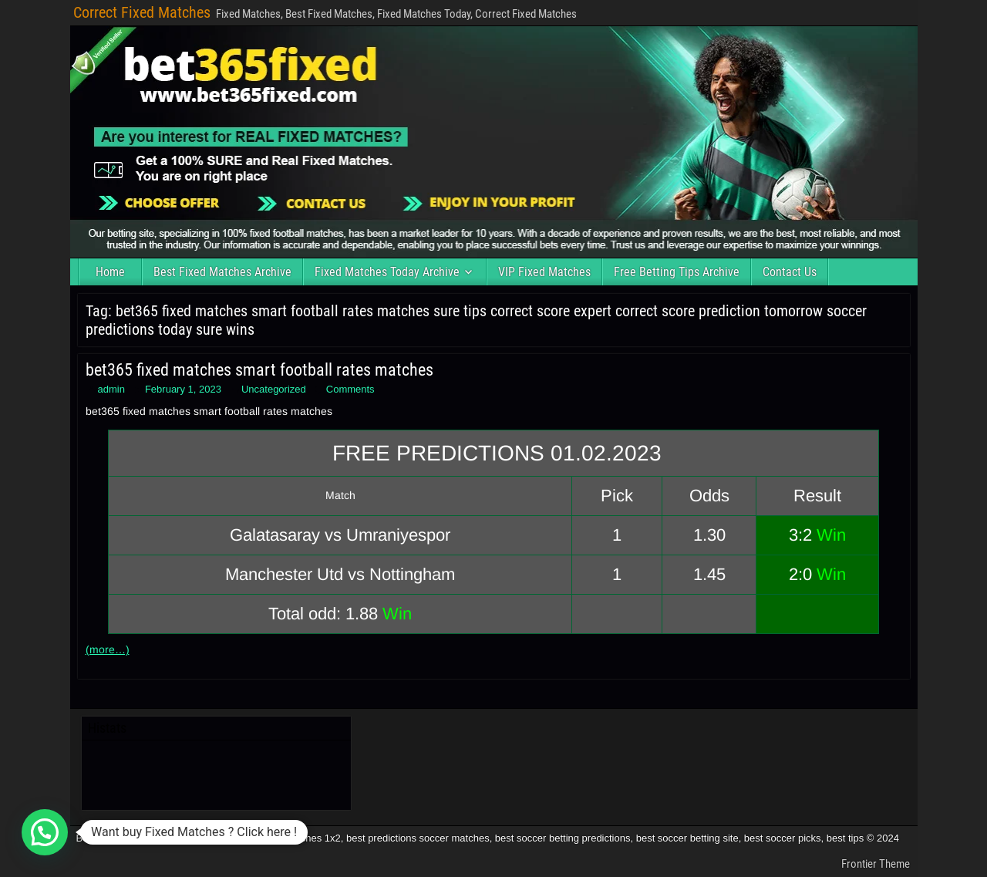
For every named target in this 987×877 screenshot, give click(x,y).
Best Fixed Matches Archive (222, 272)
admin (111, 389)
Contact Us (790, 272)
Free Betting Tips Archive (676, 272)
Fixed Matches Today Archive (387, 272)
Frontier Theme (875, 864)
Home (110, 272)
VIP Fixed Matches (544, 272)
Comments (350, 389)
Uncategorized (273, 389)
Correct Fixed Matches (142, 12)
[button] (45, 832)
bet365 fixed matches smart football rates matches (259, 369)
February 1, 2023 (183, 389)
